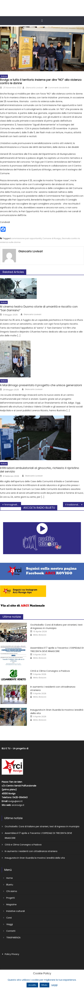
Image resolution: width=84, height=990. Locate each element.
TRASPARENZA (13, 937)
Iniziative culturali (15, 911)
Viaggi (9, 924)
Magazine (11, 904)
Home (9, 878)
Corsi (9, 917)
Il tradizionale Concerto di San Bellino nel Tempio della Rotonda (74, 504)
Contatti (10, 930)
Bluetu (9, 884)
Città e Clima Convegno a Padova (50, 670)
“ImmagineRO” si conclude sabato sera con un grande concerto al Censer (12, 504)
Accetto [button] (32, 985)
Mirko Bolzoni (39, 635)
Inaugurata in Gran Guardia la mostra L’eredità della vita (35, 857)
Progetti (10, 897)
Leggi (54, 984)
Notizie (4, 76)
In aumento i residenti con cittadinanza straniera (31, 851)
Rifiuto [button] (44, 985)
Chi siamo (11, 891)
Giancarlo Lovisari (34, 87)
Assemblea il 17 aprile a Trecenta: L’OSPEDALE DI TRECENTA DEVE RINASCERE (57, 649)
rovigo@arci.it (15, 801)
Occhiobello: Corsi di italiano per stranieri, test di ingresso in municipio (56, 626)
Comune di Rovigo (51, 238)
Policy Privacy (12, 954)
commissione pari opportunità (26, 238)
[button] (42, 20)
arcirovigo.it (18, 805)
